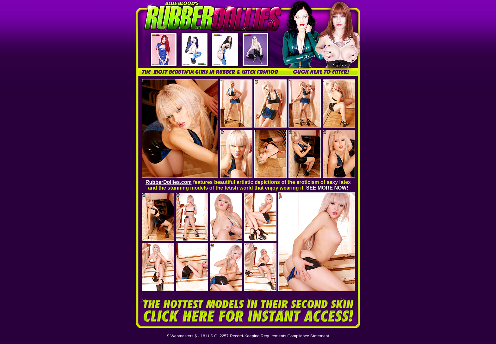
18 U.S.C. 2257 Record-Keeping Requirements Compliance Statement (265, 336)
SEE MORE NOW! (327, 188)
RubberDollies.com (169, 182)
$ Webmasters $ (182, 336)
